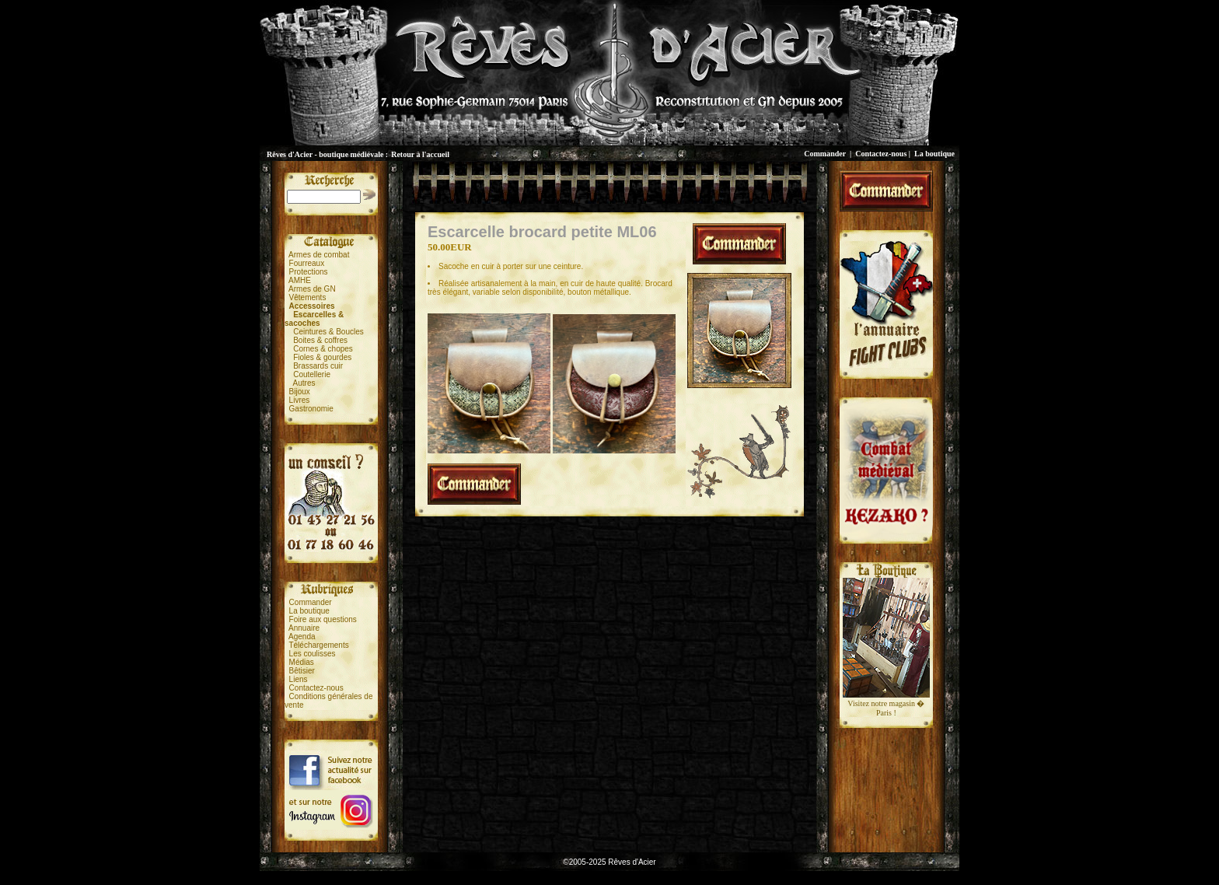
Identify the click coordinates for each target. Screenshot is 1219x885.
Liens (298, 679)
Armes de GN (312, 289)
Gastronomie (311, 408)
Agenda (301, 636)
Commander (825, 153)
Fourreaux (307, 263)
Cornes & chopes (323, 349)
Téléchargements (318, 645)
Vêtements (308, 297)
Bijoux (299, 391)
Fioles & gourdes (322, 357)
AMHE (299, 280)
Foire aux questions (323, 619)
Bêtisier (302, 670)
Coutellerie (311, 374)
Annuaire (304, 628)
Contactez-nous (880, 153)
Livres (299, 400)
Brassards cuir (318, 366)
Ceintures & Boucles (328, 331)
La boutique (934, 153)
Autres (304, 383)
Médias (301, 662)
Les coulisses (312, 653)
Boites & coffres (320, 340)
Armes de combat (318, 254)
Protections (308, 272)
